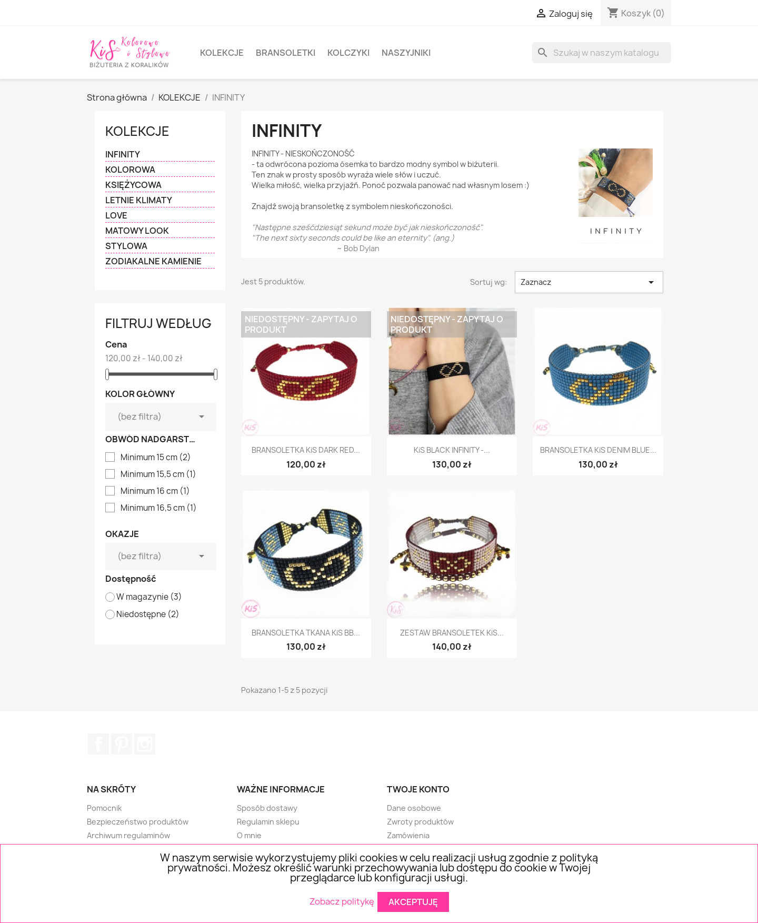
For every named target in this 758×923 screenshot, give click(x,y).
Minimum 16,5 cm (159, 508)
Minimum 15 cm (156, 457)
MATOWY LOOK (137, 230)
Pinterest (121, 744)
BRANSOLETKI (285, 52)
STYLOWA (126, 246)
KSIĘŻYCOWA (133, 185)
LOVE (116, 215)
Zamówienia (408, 835)
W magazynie (149, 597)
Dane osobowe (414, 808)
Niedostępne (147, 614)
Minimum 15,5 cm (158, 474)
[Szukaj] (601, 52)
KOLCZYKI (348, 52)
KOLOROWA (130, 169)
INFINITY (122, 154)
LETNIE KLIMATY (138, 200)
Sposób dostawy (267, 808)
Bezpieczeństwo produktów (137, 822)
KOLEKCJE (222, 52)
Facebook (98, 744)
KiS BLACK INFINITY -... (452, 450)
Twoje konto (418, 789)
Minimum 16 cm (155, 491)
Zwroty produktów (420, 822)
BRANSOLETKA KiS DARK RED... (306, 450)
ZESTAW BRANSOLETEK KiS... (452, 633)
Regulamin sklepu (268, 822)
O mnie (249, 835)
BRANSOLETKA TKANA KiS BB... (306, 633)
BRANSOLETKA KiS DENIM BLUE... (598, 450)
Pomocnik (104, 808)
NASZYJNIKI (406, 52)
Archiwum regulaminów (128, 835)
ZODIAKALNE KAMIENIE (153, 261)
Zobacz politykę (342, 901)
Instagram (144, 744)
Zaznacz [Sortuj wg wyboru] (589, 282)
